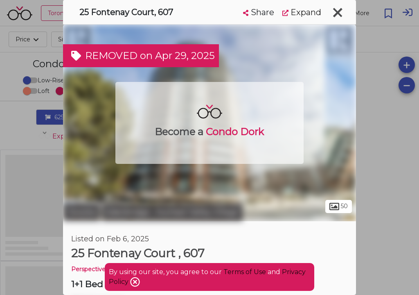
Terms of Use (244, 272)
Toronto (81, 212)
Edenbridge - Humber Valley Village (172, 212)
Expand (301, 12)
